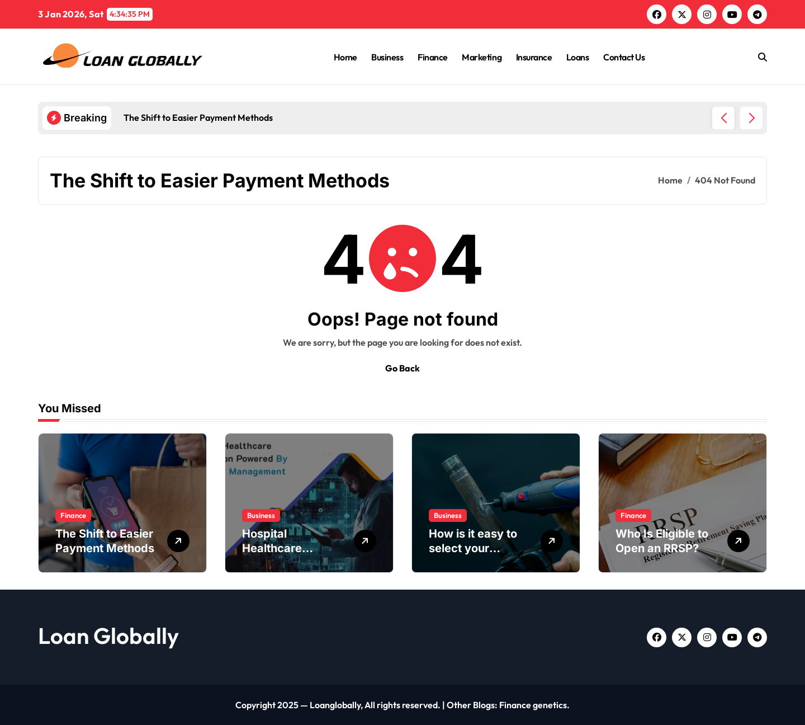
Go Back (402, 368)
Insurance (534, 57)
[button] (751, 118)
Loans (577, 57)
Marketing (481, 57)
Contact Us (624, 57)
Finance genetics (533, 704)
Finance (433, 57)
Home (345, 57)
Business (387, 57)
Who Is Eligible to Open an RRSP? (661, 541)
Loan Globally (108, 635)
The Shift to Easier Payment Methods (104, 541)
